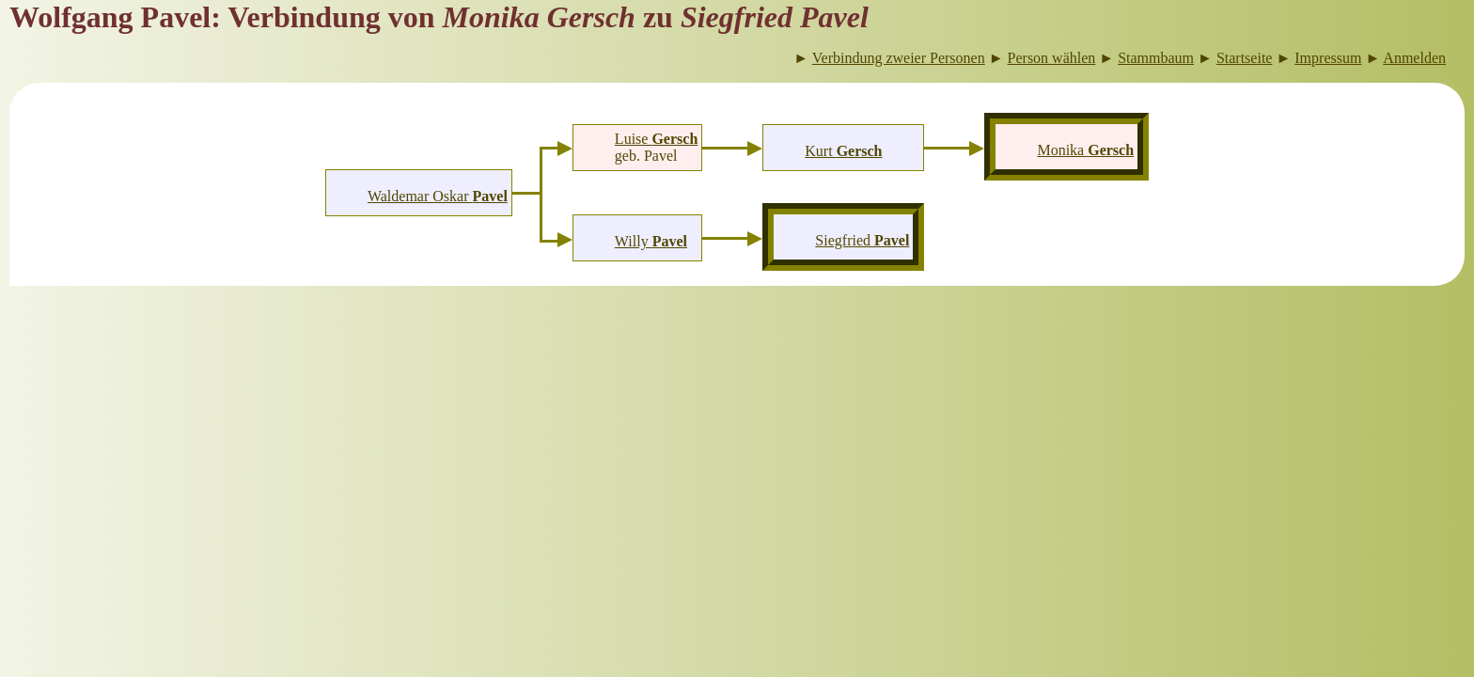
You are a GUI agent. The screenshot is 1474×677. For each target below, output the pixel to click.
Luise (656, 139)
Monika (1085, 150)
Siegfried (862, 240)
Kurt (843, 151)
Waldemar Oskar (438, 196)
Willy (651, 241)
